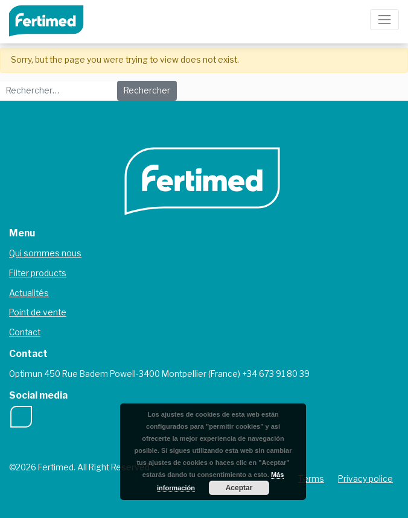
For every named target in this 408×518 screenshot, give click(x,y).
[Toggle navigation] (384, 19)
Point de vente (37, 312)
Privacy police (365, 479)
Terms (311, 479)
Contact (24, 332)
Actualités (29, 293)
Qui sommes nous (45, 253)
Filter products (37, 273)
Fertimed (54, 19)
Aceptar (239, 488)
